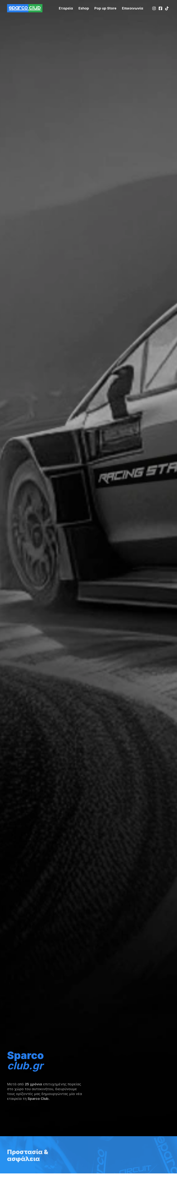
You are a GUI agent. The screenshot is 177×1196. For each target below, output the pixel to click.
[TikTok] (167, 8)
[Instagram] (154, 8)
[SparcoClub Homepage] (24, 8)
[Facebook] (160, 8)
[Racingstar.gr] (83, 8)
